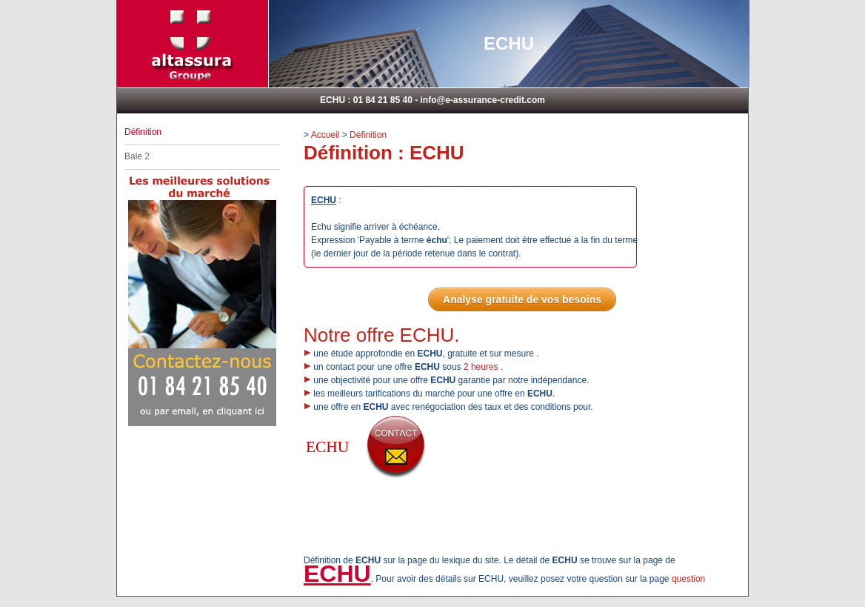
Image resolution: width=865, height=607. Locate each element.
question (688, 579)
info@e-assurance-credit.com (482, 100)
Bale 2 (137, 156)
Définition (368, 135)
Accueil (325, 135)
